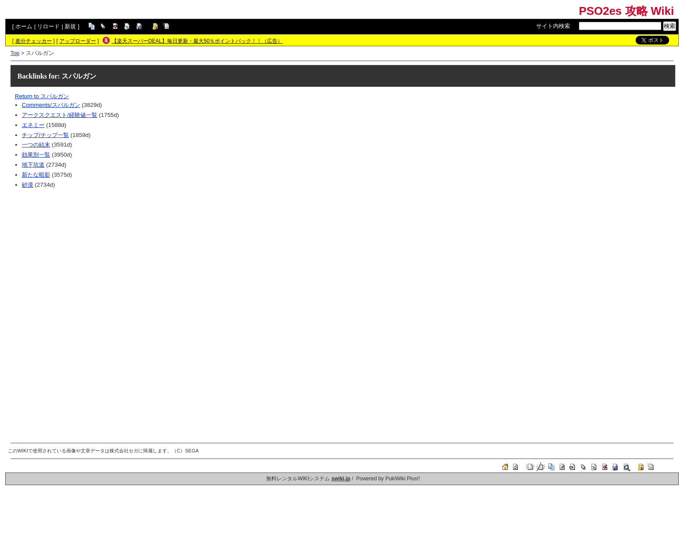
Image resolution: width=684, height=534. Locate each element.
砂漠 (27, 184)
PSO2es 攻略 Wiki (626, 10)
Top (15, 53)
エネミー (33, 125)
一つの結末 (36, 144)
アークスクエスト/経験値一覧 (59, 115)
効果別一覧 (36, 154)
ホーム (23, 26)
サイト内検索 (553, 26)
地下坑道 (33, 164)
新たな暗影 (36, 174)
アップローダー (77, 41)
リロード (48, 26)
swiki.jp (341, 479)
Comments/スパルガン (51, 105)
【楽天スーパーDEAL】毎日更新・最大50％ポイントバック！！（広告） (197, 41)
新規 (70, 26)
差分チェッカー (33, 41)
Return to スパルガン (42, 96)
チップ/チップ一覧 (45, 135)
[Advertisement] (276, 256)
